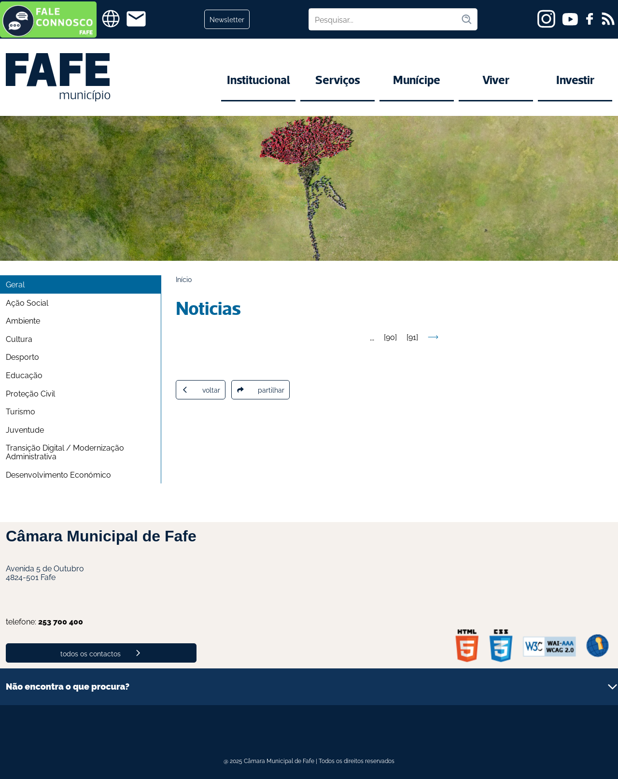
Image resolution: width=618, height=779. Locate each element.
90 (390, 336)
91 (412, 336)
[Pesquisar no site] (385, 19)
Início (184, 279)
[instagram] (546, 18)
